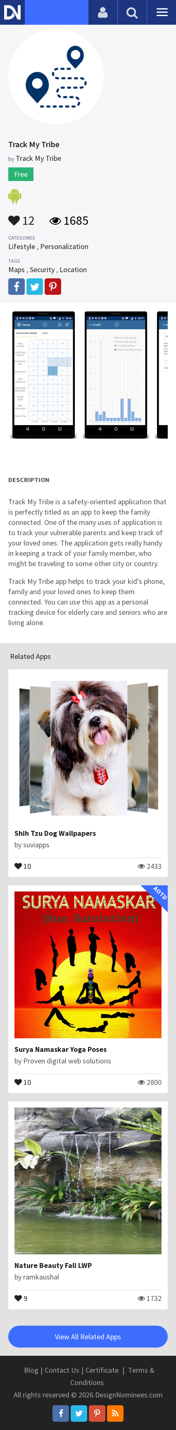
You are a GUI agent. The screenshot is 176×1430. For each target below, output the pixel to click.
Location (73, 269)
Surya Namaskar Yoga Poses (60, 1049)
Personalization (64, 246)
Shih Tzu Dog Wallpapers (55, 833)
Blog (31, 1370)
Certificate (102, 1370)
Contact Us (62, 1370)
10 (22, 865)
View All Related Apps (88, 1336)
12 (21, 216)
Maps (16, 269)
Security (42, 269)
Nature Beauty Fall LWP (53, 1265)
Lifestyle (21, 246)
